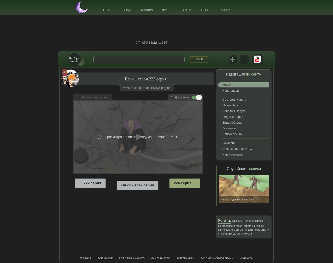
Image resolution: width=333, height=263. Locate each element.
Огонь (206, 10)
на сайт (74, 60)
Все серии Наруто (132, 258)
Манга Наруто (231, 105)
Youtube (257, 59)
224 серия (182, 183)
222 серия (92, 183)
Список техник (232, 134)
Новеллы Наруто (234, 111)
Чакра (226, 10)
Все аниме (105, 258)
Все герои (229, 128)
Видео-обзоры (232, 122)
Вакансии (229, 143)
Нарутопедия (231, 90)
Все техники (185, 258)
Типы (107, 10)
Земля (167, 10)
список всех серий (137, 185)
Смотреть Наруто (234, 99)
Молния (146, 10)
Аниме (226, 85)
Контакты (246, 258)
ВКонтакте (244, 59)
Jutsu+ (232, 59)
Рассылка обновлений (217, 258)
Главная (85, 258)
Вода (127, 10)
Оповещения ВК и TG (237, 148)
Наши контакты (232, 154)
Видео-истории (232, 117)
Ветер (186, 10)
